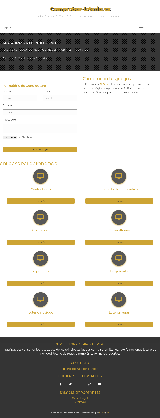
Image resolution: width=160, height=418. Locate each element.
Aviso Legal (80, 398)
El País (104, 84)
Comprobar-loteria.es (80, 9)
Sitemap (80, 402)
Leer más (26, 201)
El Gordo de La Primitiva (31, 58)
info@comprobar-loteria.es (82, 368)
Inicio (7, 28)
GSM (102, 412)
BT (108, 412)
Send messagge (25, 149)
